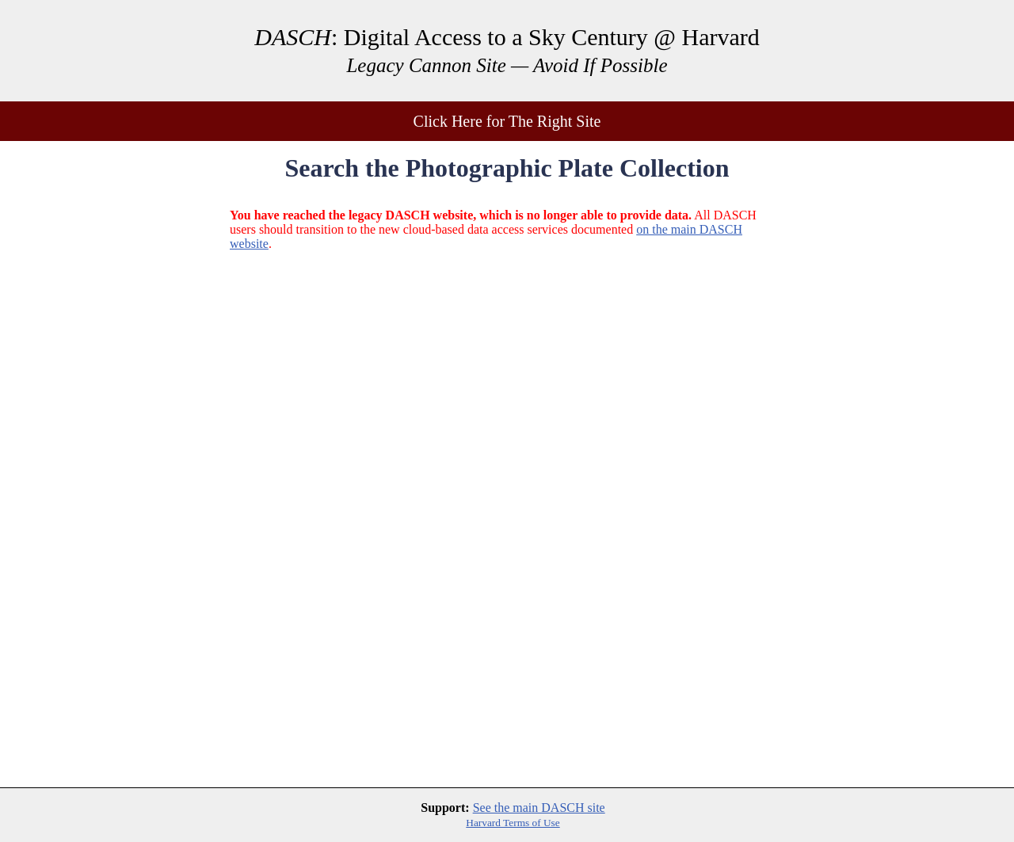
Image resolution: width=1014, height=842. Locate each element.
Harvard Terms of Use (512, 823)
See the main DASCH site (539, 807)
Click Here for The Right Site (507, 121)
